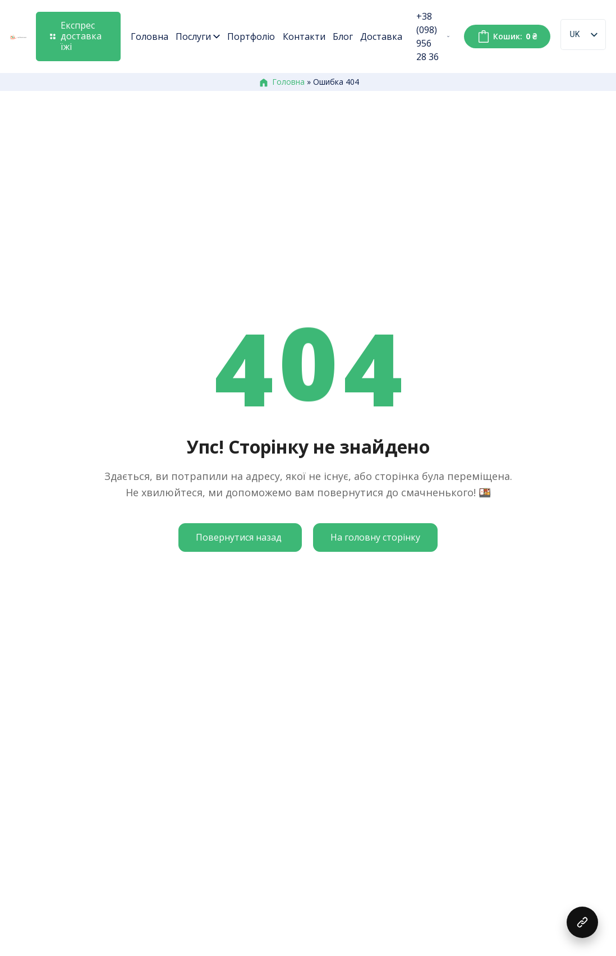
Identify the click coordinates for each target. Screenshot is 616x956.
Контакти (304, 36)
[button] (582, 922)
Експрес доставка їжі (75, 36)
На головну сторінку (375, 537)
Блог (343, 36)
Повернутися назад (239, 537)
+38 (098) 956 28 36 (432, 36)
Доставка (381, 36)
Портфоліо (251, 36)
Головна (149, 36)
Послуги (198, 36)
